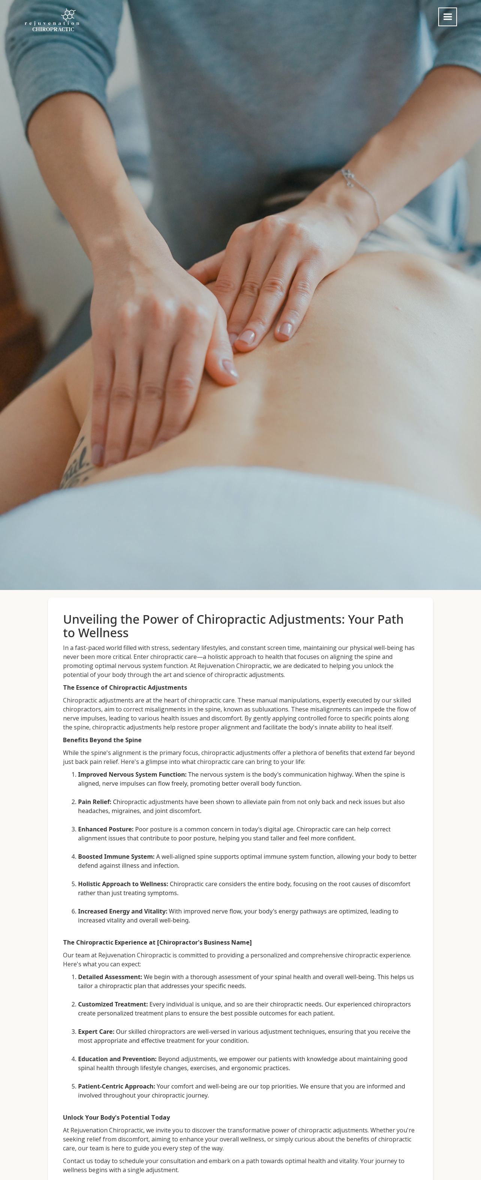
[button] (447, 16)
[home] (52, 20)
